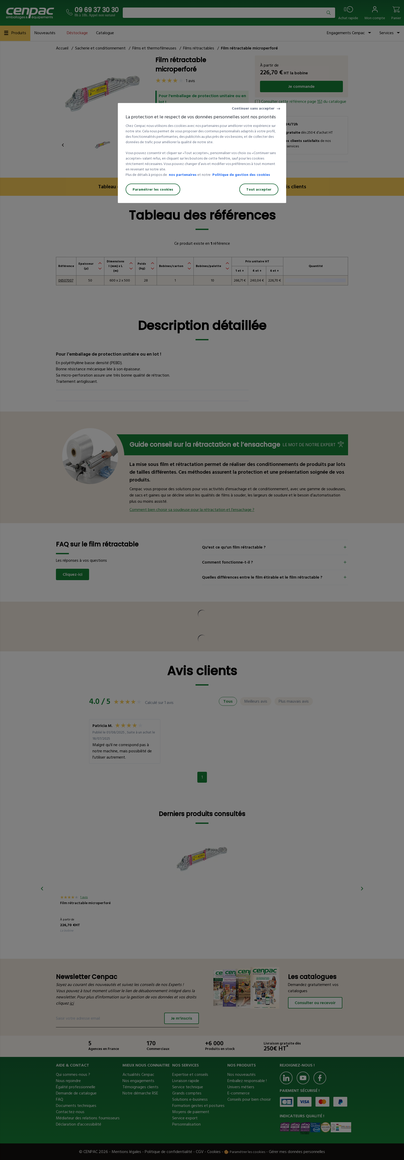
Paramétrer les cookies (153, 189)
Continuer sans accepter (253, 108)
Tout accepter (258, 189)
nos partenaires (183, 175)
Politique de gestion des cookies (241, 175)
